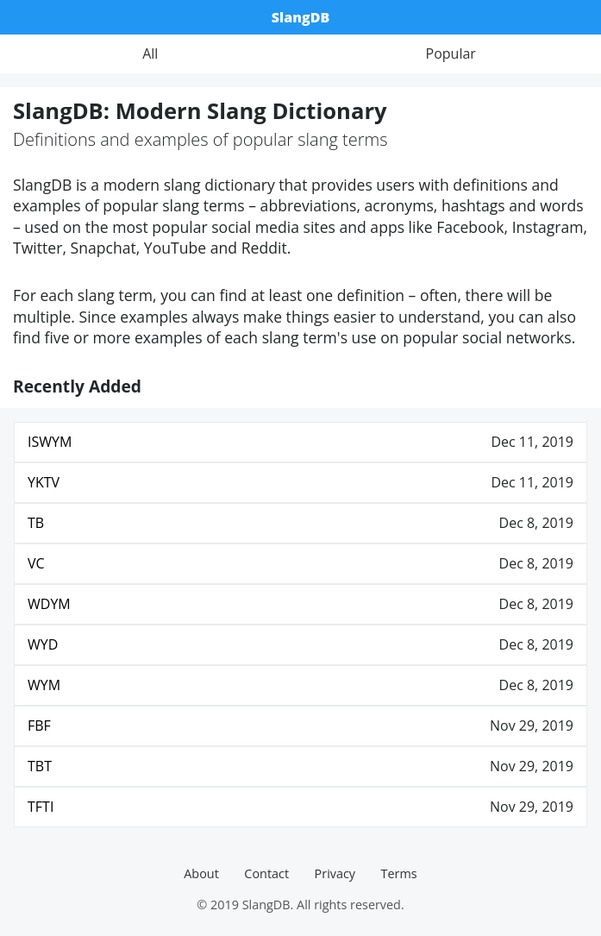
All (150, 53)
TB (36, 522)
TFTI (40, 806)
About (201, 873)
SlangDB (300, 17)
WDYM (49, 603)
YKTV (43, 482)
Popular (451, 53)
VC (36, 563)
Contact (266, 873)
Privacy (335, 873)
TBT (40, 766)
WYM (44, 684)
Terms (399, 873)
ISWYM (50, 441)
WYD (43, 644)
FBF (39, 725)
